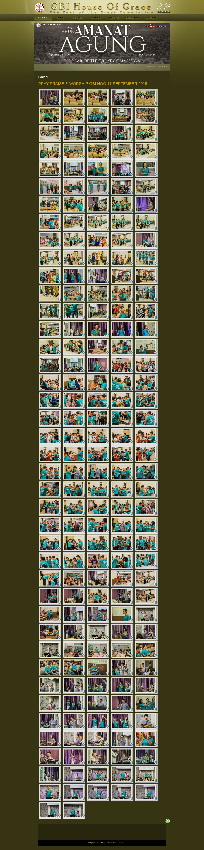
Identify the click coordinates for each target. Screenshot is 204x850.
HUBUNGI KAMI (150, 18)
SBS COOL (114, 18)
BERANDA (43, 18)
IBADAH (60, 18)
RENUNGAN (78, 18)
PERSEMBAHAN (132, 18)
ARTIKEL (96, 18)
